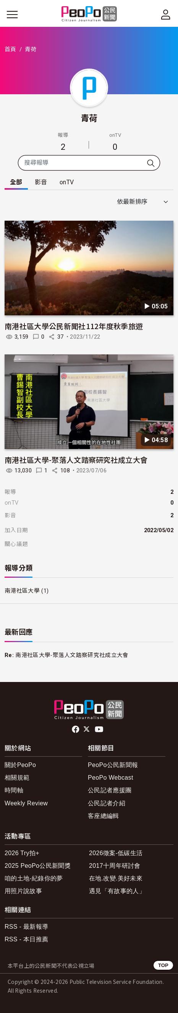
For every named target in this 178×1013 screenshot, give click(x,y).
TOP (163, 965)
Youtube (100, 729)
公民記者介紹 (106, 803)
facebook (76, 729)
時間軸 (14, 790)
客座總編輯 (103, 816)
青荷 (89, 117)
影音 (41, 182)
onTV (67, 182)
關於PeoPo (20, 765)
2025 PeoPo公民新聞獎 (38, 865)
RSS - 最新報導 (26, 926)
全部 (16, 182)
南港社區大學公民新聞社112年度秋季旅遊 (74, 326)
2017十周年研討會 (115, 865)
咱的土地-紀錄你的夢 (34, 878)
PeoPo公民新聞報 (113, 765)
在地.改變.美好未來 (115, 878)
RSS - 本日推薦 (26, 939)
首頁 (10, 49)
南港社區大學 (22, 590)
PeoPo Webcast (110, 777)
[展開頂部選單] (165, 14)
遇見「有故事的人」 (117, 891)
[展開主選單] (12, 14)
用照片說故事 (23, 891)
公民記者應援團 (109, 790)
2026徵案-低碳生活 (115, 853)
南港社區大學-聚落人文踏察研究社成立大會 (76, 459)
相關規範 (17, 777)
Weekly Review (26, 803)
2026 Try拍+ (22, 853)
